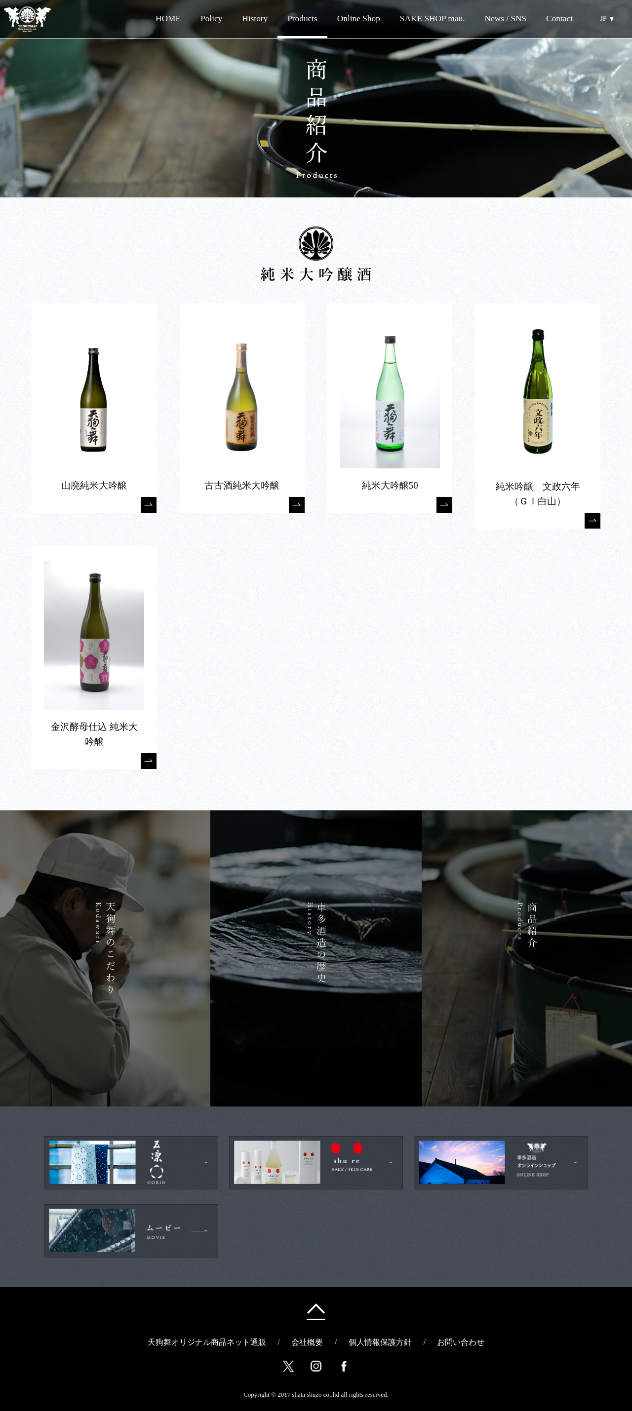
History (255, 18)
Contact (559, 18)
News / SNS (505, 18)
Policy (211, 18)
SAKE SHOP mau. (432, 18)
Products (302, 18)
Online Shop (344, 18)
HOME (168, 18)
